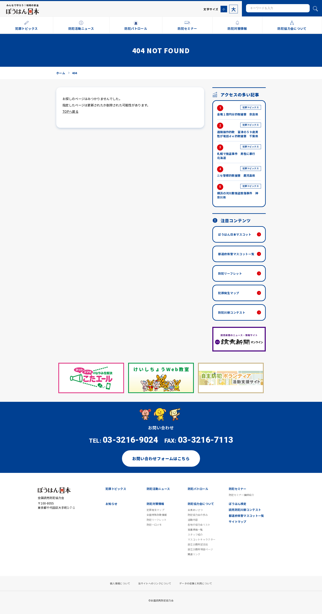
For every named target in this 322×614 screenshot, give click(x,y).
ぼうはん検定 (237, 503)
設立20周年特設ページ (200, 549)
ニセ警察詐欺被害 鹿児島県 (239, 171)
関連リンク (194, 554)
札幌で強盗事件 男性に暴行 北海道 (239, 152)
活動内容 (193, 519)
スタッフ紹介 (195, 534)
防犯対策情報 (155, 503)
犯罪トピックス (116, 488)
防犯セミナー (237, 488)
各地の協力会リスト (199, 524)
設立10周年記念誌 (198, 544)
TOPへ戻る (70, 111)
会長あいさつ (195, 510)
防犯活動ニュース (158, 488)
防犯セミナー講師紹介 (241, 495)
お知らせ (111, 503)
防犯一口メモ (154, 524)
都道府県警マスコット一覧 (236, 254)
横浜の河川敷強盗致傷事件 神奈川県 (239, 191)
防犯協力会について (201, 503)
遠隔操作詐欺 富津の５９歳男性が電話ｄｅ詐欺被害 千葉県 (239, 130)
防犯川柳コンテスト (231, 312)
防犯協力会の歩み (198, 515)
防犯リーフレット (230, 273)
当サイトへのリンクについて (154, 583)
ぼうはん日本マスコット (234, 234)
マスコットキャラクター (201, 539)
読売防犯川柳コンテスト (245, 509)
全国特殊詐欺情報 (157, 515)
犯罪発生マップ (228, 293)
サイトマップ (237, 521)
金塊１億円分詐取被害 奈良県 (239, 110)
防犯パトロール (198, 488)
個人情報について (120, 583)
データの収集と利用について (195, 583)
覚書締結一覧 (195, 529)
